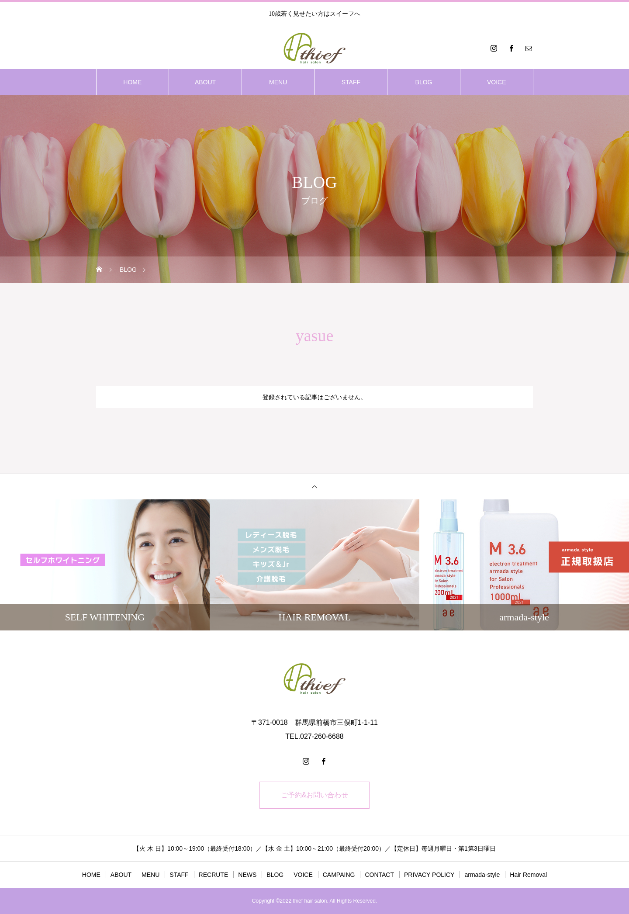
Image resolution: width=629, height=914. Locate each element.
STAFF (351, 82)
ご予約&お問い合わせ (315, 795)
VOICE (496, 82)
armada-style (482, 874)
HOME (132, 82)
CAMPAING (339, 874)
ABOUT (205, 82)
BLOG (423, 82)
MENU (278, 82)
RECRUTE (213, 874)
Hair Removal (528, 874)
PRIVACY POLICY (429, 874)
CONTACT (379, 874)
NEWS (247, 874)
